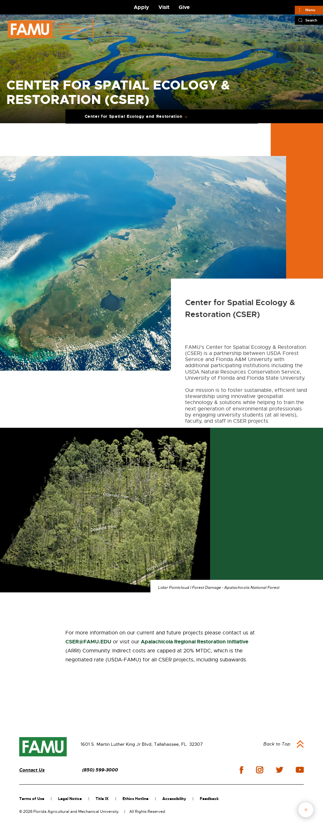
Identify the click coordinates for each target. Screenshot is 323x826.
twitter (279, 770)
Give (184, 7)
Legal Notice (70, 798)
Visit (163, 7)
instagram (259, 769)
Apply (141, 7)
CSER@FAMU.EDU (88, 641)
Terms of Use (31, 798)
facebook (241, 770)
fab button (305, 809)
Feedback (209, 798)
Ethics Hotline (136, 798)
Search (311, 20)
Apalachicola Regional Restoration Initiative (194, 641)
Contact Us (32, 770)
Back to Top (276, 744)
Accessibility (174, 798)
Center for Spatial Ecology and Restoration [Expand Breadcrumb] (134, 116)
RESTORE (250, 607)
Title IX (102, 798)
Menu (310, 10)
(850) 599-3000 (100, 770)
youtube (300, 770)
